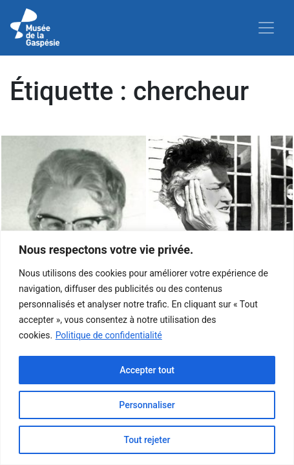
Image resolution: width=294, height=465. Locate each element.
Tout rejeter (147, 440)
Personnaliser (146, 405)
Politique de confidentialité (109, 335)
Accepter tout (147, 370)
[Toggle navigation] (266, 28)
